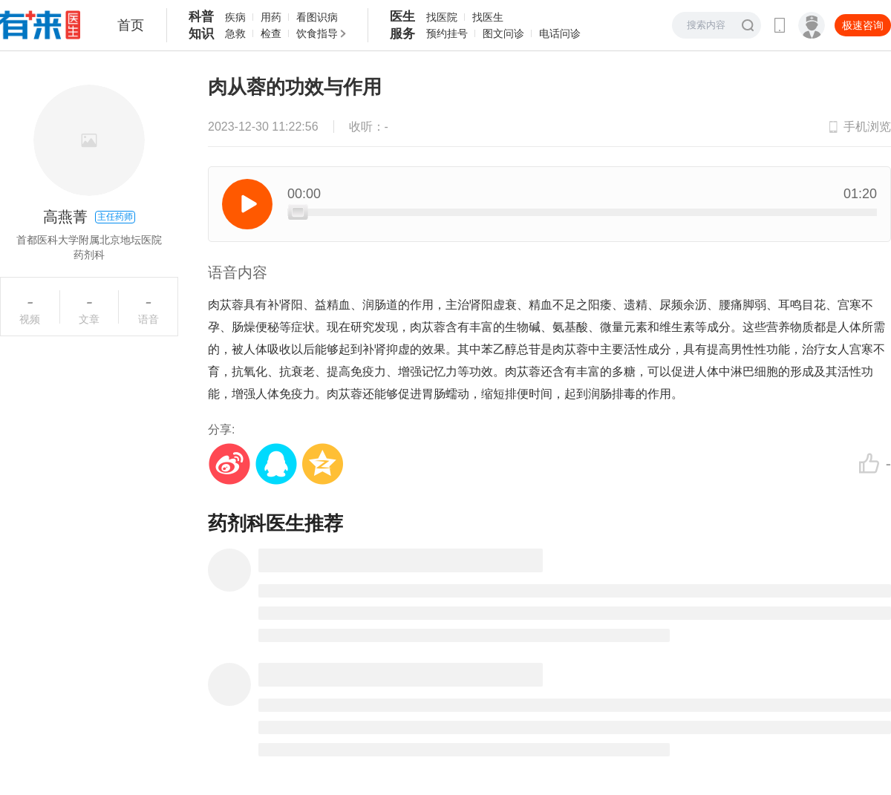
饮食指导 (317, 33)
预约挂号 (447, 33)
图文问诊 (503, 33)
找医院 (441, 17)
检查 (271, 33)
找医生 (487, 17)
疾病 (235, 17)
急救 (235, 33)
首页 (130, 25)
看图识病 (317, 17)
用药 (271, 17)
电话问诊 (560, 33)
